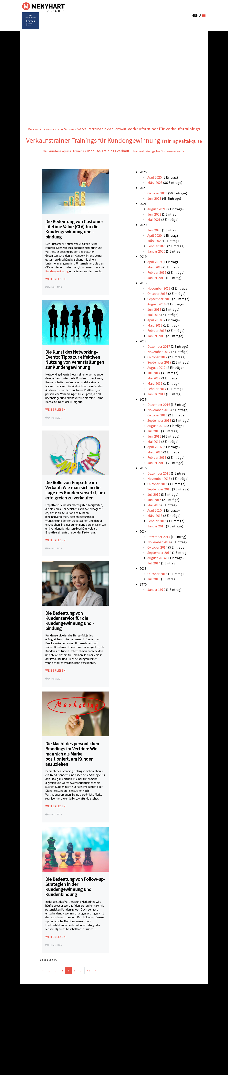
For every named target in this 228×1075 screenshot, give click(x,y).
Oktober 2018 (157, 305)
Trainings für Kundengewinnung (89, 152)
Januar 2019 (156, 289)
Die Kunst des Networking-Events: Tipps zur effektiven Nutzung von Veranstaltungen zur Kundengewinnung (74, 371)
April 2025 (154, 189)
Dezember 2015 (158, 485)
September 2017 (159, 374)
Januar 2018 (156, 348)
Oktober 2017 (157, 369)
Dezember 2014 (158, 548)
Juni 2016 (154, 448)
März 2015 (154, 527)
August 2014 (156, 570)
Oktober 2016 (157, 427)
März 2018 (154, 337)
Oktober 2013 (157, 585)
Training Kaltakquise (166, 152)
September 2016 (159, 432)
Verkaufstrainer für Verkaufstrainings (88, 139)
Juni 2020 (154, 242)
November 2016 (159, 422)
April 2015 (154, 522)
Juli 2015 (153, 506)
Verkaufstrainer (154, 139)
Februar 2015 (156, 533)
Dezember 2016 (158, 416)
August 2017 (156, 379)
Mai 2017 (154, 390)
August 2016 (156, 437)
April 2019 (154, 274)
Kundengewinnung (57, 283)
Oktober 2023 (157, 205)
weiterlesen (56, 291)
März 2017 (154, 395)
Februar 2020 (156, 258)
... (56, 982)
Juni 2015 (154, 511)
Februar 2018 (156, 342)
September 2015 (159, 501)
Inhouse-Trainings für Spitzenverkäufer (166, 162)
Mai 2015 (154, 517)
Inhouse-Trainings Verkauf (108, 162)
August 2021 (156, 221)
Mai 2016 (154, 453)
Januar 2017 (156, 406)
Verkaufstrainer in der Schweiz (143, 128)
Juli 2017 (153, 385)
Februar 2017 (156, 400)
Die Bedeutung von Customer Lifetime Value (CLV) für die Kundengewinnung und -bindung (74, 241)
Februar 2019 (156, 284)
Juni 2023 (154, 210)
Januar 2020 (156, 263)
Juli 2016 (153, 443)
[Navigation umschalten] (198, 16)
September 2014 (159, 564)
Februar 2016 (156, 469)
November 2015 (159, 490)
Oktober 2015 (157, 496)
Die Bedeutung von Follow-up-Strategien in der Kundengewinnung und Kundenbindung (75, 898)
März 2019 (154, 279)
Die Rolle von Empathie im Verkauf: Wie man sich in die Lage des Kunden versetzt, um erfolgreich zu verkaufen (75, 502)
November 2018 (159, 300)
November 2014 (159, 554)
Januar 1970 (156, 601)
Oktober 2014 (157, 559)
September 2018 (159, 311)
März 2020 (154, 252)
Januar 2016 (156, 474)
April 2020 (154, 247)
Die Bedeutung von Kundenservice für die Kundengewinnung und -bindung (69, 632)
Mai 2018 (154, 326)
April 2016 (154, 459)
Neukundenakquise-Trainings (55, 162)
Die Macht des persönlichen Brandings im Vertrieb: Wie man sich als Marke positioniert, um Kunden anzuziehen (72, 765)
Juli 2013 (153, 591)
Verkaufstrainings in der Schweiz (83, 128)
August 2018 (156, 316)
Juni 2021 (154, 226)
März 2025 (154, 194)
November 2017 (159, 363)
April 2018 (154, 332)
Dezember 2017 (158, 358)
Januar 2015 (156, 538)
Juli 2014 (153, 575)
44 (88, 982)
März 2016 (154, 464)
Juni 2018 (154, 321)
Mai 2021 (154, 231)
